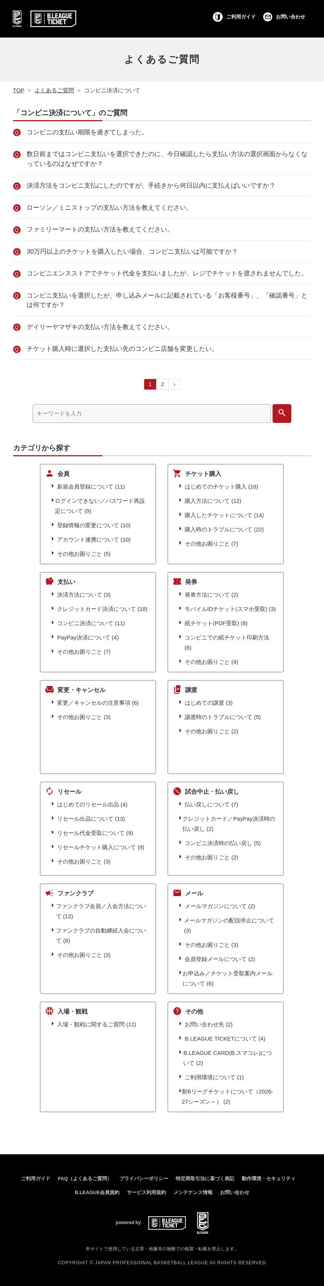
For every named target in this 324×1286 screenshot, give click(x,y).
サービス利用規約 (146, 1192)
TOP (19, 90)
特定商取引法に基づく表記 (205, 1178)
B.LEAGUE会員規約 (97, 1192)
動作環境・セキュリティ (268, 1178)
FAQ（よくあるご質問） (85, 1178)
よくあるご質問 (162, 59)
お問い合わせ (234, 1192)
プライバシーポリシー (143, 1178)
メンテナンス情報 (192, 1192)
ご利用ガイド (35, 1178)
